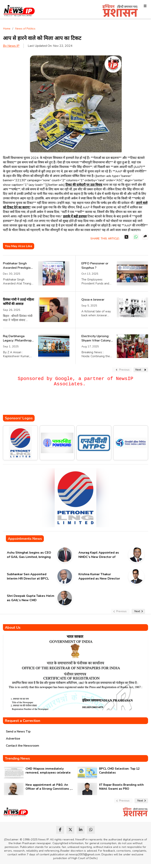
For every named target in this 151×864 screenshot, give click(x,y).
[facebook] (60, 830)
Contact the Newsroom (22, 745)
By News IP (11, 46)
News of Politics (25, 28)
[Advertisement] (74, 403)
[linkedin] (81, 830)
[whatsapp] (91, 830)
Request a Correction (22, 720)
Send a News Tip (18, 731)
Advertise (13, 738)
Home (6, 28)
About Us (12, 627)
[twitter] (70, 830)
